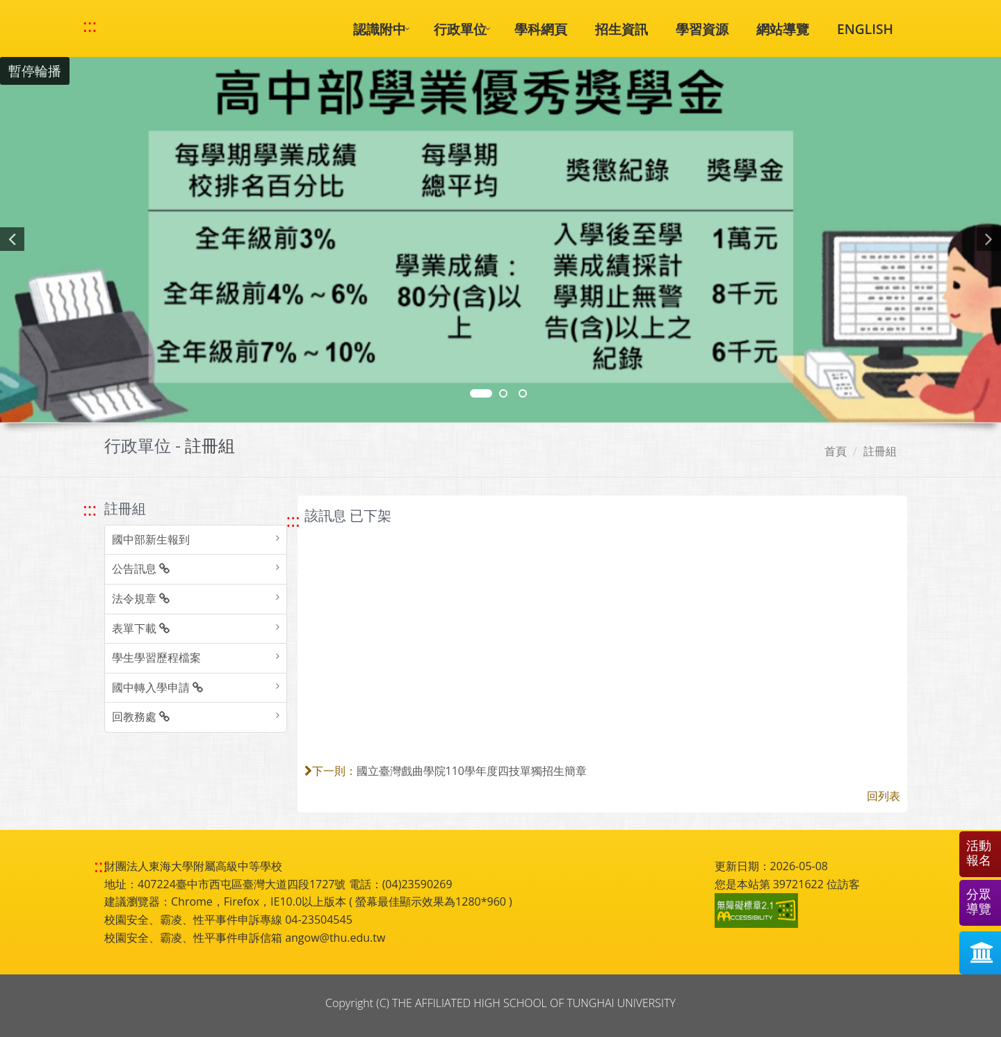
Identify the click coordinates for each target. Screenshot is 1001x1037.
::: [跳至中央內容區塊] (293, 520)
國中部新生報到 (151, 539)
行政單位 (460, 28)
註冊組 (880, 451)
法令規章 (141, 598)
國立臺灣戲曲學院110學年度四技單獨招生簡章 (472, 770)
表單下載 (141, 628)
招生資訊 (621, 28)
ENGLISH (865, 28)
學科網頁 (540, 28)
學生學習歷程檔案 (156, 657)
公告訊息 (141, 568)
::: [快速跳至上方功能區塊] (90, 26)
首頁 (835, 451)
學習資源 (702, 28)
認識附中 (379, 28)
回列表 (883, 795)
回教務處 (141, 716)
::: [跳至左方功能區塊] (90, 509)
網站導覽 (782, 28)
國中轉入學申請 (157, 687)
